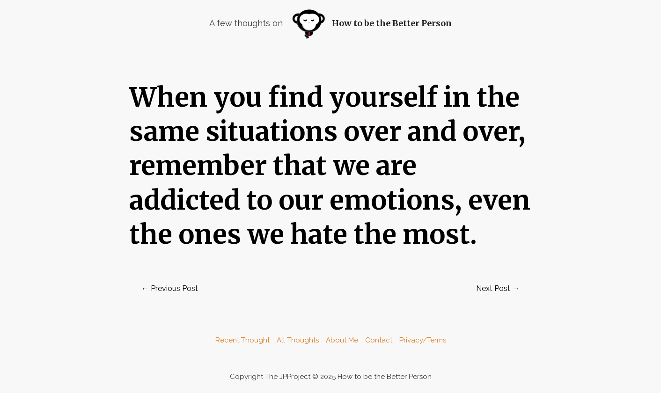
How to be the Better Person (392, 23)
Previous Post (169, 288)
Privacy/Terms (422, 340)
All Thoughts (298, 340)
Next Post (498, 288)
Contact (378, 340)
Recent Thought (242, 340)
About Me (342, 340)
